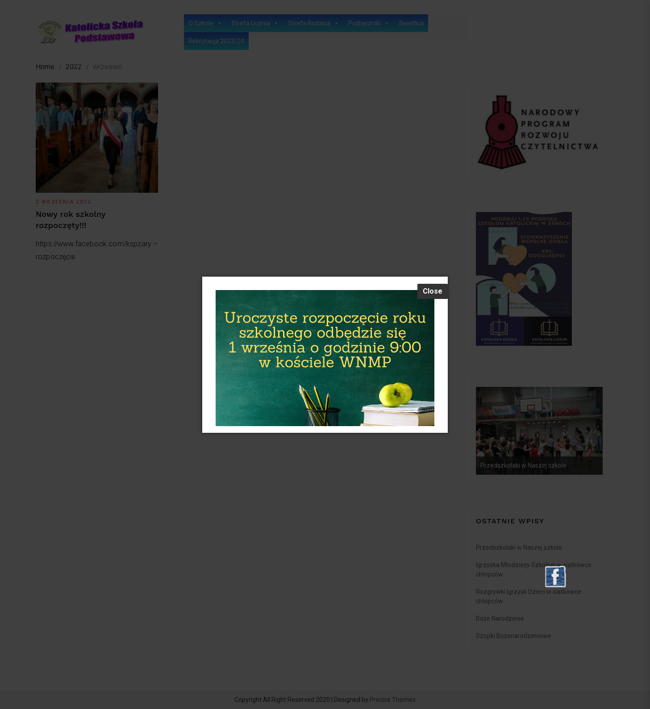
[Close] (432, 291)
